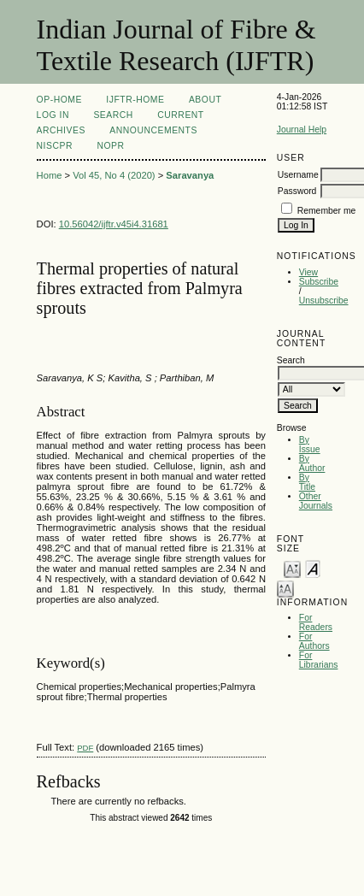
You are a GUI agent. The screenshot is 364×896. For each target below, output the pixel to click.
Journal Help (301, 129)
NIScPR (55, 145)
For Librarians (318, 660)
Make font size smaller (292, 568)
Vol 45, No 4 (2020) (114, 175)
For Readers (315, 622)
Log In (53, 115)
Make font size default (312, 568)
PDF (85, 747)
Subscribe (318, 281)
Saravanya (190, 175)
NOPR (110, 145)
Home (49, 175)
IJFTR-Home (135, 99)
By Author (312, 463)
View (308, 272)
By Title (307, 482)
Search (112, 115)
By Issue (309, 444)
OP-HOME (59, 99)
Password (297, 191)
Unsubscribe (324, 300)
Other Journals (315, 501)
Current (180, 115)
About (205, 99)
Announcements (153, 130)
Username (298, 175)
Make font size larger (285, 588)
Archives (61, 130)
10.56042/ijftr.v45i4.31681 (113, 224)
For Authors (314, 641)
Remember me (326, 210)
